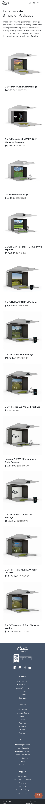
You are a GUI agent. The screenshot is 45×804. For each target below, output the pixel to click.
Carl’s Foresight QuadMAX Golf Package (21, 571)
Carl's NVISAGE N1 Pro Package (21, 301)
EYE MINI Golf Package (16, 194)
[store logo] (5, 3)
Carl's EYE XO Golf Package (19, 354)
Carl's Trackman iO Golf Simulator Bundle (22, 626)
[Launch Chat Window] (38, 795)
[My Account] (34, 3)
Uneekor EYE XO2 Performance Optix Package (20, 460)
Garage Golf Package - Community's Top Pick (23, 248)
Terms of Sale (23, 802)
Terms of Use (33, 802)
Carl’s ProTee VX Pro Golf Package (22, 406)
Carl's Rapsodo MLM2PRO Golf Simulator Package (21, 140)
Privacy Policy (29, 803)
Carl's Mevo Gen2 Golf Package (21, 86)
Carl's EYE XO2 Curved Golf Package (19, 516)
